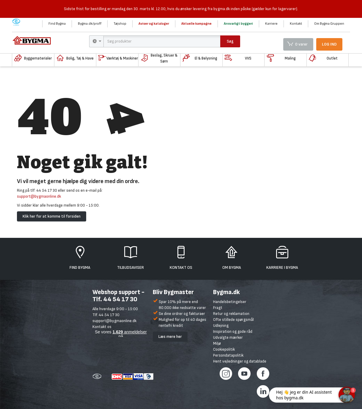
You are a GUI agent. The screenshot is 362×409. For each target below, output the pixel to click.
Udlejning (221, 325)
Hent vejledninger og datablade (239, 361)
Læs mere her (170, 336)
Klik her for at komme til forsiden (52, 216)
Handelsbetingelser (229, 301)
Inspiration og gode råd (232, 331)
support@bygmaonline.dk (39, 196)
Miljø (217, 343)
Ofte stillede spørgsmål (233, 319)
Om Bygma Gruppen (329, 23)
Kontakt (296, 23)
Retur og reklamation (231, 313)
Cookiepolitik (224, 349)
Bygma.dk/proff (89, 23)
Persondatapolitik (228, 355)
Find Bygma (57, 23)
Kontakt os (101, 326)
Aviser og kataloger (153, 23)
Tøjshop (120, 23)
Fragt (217, 307)
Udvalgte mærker (228, 337)
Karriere (271, 23)
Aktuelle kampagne (196, 23)
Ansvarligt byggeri (238, 23)
